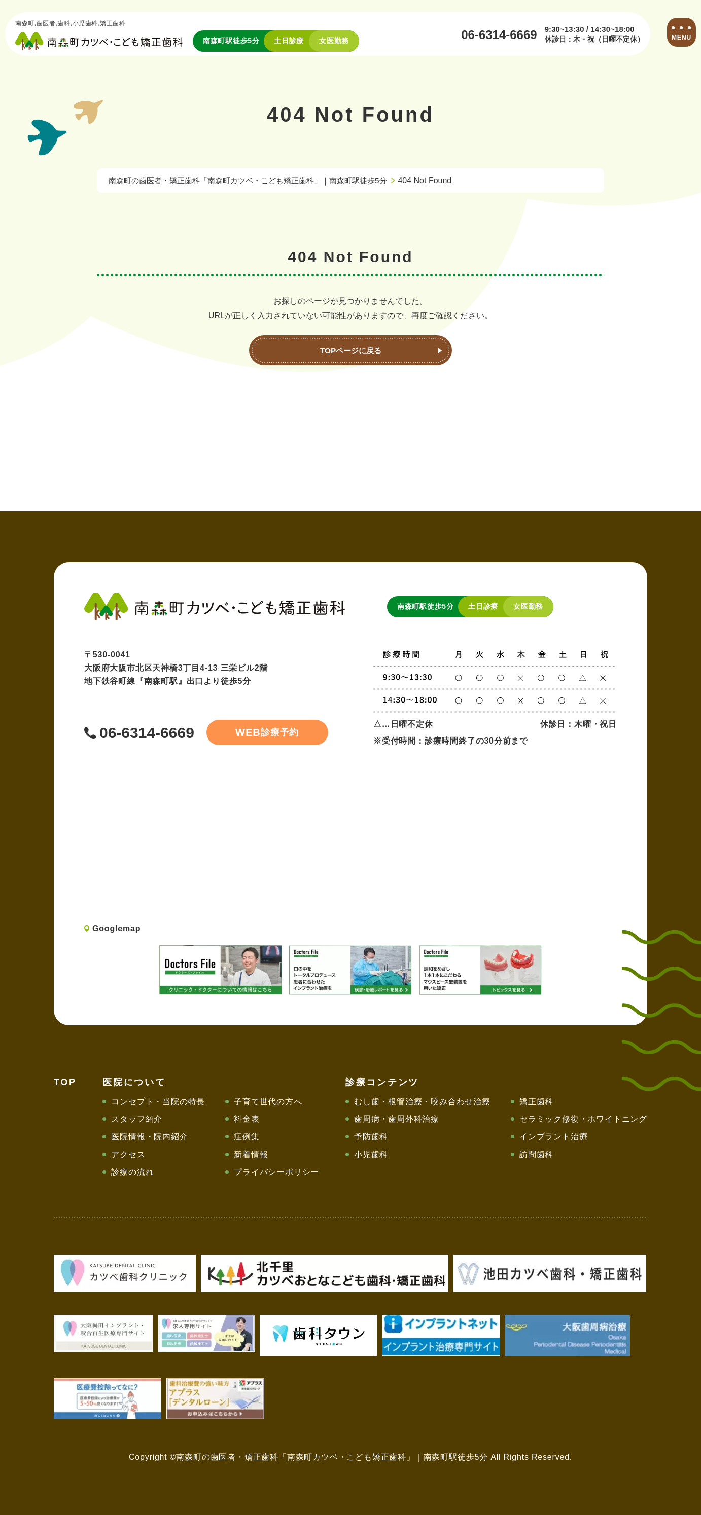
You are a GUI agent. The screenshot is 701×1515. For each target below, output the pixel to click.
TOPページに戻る (350, 350)
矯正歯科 (536, 1101)
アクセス (128, 1154)
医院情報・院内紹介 (149, 1136)
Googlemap (116, 928)
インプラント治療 (553, 1136)
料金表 (246, 1119)
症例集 (246, 1136)
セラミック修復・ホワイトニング (583, 1119)
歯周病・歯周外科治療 (396, 1119)
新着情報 (251, 1154)
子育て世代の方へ (268, 1101)
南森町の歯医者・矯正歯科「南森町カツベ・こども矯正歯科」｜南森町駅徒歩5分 (257, 180)
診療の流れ (132, 1172)
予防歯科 (371, 1136)
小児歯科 (371, 1154)
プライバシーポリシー (276, 1172)
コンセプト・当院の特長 (158, 1101)
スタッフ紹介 (136, 1119)
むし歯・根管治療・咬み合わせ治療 (422, 1101)
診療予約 (262, 732)
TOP (65, 1082)
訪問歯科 (536, 1154)
